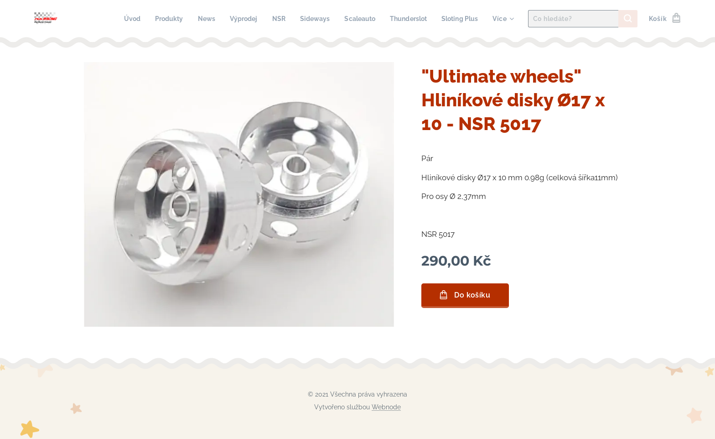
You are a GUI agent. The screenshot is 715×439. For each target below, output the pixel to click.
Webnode (386, 407)
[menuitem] (116, 18)
